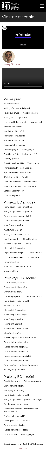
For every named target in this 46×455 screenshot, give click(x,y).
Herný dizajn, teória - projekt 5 (17, 395)
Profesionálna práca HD (14, 416)
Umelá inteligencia (12, 195)
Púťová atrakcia (35, 253)
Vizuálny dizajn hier (12, 244)
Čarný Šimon (11, 64)
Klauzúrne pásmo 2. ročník (15, 315)
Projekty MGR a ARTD (14, 163)
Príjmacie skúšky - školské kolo (17, 172)
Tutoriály (25, 177)
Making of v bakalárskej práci (17, 108)
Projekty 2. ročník (30, 154)
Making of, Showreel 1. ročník (16, 234)
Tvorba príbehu (10, 434)
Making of (37, 399)
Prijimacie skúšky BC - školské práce (20, 186)
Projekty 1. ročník (11, 154)
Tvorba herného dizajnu (14, 425)
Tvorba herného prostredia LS (17, 221)
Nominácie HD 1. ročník (14, 131)
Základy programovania (14, 370)
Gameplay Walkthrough (14, 390)
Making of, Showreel (13, 324)
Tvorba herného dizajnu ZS (16, 351)
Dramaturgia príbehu (13, 292)
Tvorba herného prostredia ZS (17, 216)
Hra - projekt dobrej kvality (16, 122)
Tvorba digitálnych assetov (16, 342)
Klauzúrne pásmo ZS (13, 225)
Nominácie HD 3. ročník (14, 140)
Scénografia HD (11, 421)
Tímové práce (32, 257)
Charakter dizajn (30, 239)
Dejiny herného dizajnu (14, 253)
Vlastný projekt (28, 434)
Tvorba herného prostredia (16, 430)
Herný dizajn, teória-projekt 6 (17, 399)
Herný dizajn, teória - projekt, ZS (18, 207)
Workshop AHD (11, 177)
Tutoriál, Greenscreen (13, 257)
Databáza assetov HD (14, 191)
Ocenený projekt (11, 149)
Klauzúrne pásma (30, 113)
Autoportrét (36, 122)
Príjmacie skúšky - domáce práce (18, 168)
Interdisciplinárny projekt (15, 248)
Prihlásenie (23, 449)
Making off (8, 117)
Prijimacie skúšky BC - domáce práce (20, 182)
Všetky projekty (34, 163)
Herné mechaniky (11, 239)
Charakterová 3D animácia (15, 282)
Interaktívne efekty (12, 305)
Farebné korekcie (11, 262)
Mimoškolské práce (12, 333)
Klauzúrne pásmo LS (13, 230)
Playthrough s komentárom (16, 404)
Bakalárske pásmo (12, 381)
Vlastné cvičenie (11, 271)
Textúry (28, 244)
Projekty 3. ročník (11, 159)
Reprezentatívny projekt (14, 145)
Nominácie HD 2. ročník (14, 136)
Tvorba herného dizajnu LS (16, 347)
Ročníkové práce (11, 113)
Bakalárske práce (11, 104)
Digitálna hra (22, 117)
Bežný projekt (28, 149)
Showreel (26, 421)
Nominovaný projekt (13, 127)
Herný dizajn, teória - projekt (16, 301)
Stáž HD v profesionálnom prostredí (20, 337)
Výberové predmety (29, 365)
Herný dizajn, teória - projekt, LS (18, 211)
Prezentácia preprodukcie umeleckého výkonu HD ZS (21, 410)
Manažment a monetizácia (16, 328)
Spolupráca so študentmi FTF (17, 266)
